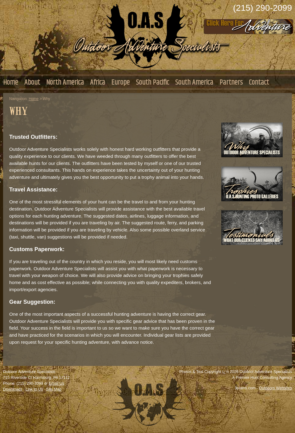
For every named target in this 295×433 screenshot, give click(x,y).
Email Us (56, 383)
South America (194, 82)
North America (65, 82)
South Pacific (152, 82)
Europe (120, 82)
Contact (259, 82)
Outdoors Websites (275, 388)
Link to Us (34, 389)
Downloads (12, 389)
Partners (231, 82)
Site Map (53, 389)
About (32, 82)
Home (10, 82)
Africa (97, 82)
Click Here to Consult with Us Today (249, 24)
